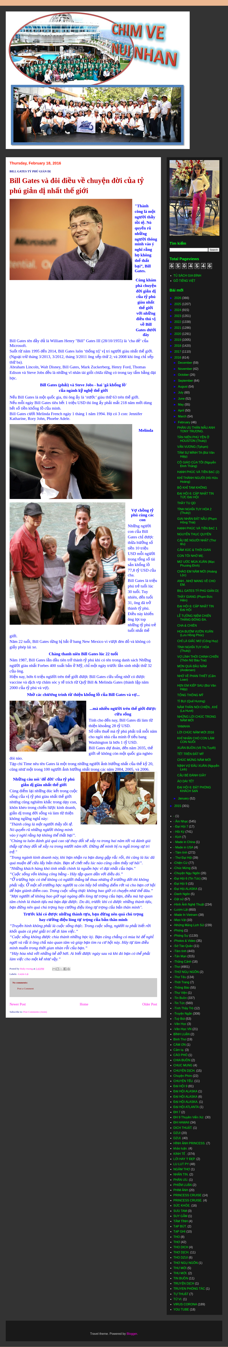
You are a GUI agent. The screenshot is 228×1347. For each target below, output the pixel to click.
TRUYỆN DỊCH (183, 1283)
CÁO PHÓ (180, 1055)
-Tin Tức (179, 1003)
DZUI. (177, 1138)
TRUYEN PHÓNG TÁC (189, 1288)
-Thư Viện (180, 992)
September (186, 380)
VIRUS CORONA (185, 1304)
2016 (178, 357)
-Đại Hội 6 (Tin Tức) (187, 878)
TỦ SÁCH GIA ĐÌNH (187, 275)
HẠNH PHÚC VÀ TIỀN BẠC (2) (198, 472)
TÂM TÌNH (180, 1221)
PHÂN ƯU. (180, 1179)
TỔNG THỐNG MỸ (190, 695)
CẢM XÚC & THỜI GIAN (194, 550)
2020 (178, 333)
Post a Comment (25, 988)
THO (176, 1236)
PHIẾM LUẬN (182, 1185)
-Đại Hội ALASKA (185, 888)
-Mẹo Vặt (179, 920)
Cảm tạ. (178, 1049)
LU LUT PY (181, 1164)
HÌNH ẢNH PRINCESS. (189, 1143)
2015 (178, 806)
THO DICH (180, 1247)
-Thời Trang (181, 982)
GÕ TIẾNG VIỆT (184, 280)
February (184, 422)
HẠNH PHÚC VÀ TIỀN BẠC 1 (197, 528)
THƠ (176, 1242)
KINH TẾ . (180, 1153)
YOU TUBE (181, 1309)
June (181, 398)
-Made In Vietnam (185, 914)
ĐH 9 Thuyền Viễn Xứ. (188, 1117)
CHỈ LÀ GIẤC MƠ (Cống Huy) (197, 641)
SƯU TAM (180, 1211)
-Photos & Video (184, 940)
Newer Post (18, 1004)
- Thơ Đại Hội (182, 857)
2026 (178, 298)
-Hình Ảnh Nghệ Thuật (188, 904)
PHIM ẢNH (180, 1190)
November (185, 368)
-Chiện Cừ (180, 862)
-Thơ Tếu (179, 977)
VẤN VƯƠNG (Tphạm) (192, 446)
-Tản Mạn (180, 956)
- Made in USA (183, 847)
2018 (178, 345)
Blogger (132, 1333)
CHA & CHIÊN (187, 625)
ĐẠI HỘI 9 (180, 1086)
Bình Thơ (179, 1039)
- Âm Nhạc (180, 821)
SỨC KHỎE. (181, 1205)
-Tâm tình (179, 951)
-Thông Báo (181, 987)
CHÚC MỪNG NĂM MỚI (194, 759)
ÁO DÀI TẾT (185, 781)
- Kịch (177, 836)
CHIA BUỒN (181, 1060)
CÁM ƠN (179, 1044)
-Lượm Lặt (23, 974)
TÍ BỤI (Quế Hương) (191, 701)
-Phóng (178, 930)
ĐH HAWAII (181, 1122)
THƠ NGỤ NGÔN (185, 1262)
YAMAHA (183, 726)
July (181, 392)
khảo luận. (180, 1148)
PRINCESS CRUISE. (187, 1200)
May (181, 404)
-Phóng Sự (180, 935)
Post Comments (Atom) (35, 1011)
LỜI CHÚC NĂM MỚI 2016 (195, 732)
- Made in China (184, 842)
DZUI (176, 1133)
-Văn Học (179, 1023)
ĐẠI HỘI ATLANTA (186, 1107)
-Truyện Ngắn (182, 1013)
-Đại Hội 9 (180, 883)
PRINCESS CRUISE (187, 1195)
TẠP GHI (179, 1231)
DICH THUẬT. (182, 1127)
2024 (178, 310)
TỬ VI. (177, 1299)
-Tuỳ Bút (179, 1018)
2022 (178, 321)
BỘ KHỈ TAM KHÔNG (192, 487)
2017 (178, 351)
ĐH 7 (176, 1112)
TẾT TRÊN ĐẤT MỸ (190, 754)
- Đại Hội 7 (180, 826)
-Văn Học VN (182, 1029)
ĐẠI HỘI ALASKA (185, 1096)
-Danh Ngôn (181, 894)
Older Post (149, 1004)
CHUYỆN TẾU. (183, 1081)
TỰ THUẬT (181, 1294)
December (185, 362)
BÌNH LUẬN (181, 1034)
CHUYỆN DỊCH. (184, 1070)
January (184, 798)
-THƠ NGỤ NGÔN (186, 972)
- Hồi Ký (179, 831)
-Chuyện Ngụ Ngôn (186, 873)
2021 (178, 327)
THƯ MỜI (180, 1268)
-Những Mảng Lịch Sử (188, 925)
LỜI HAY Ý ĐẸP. (184, 1159)
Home (84, 1004)
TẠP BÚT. (180, 1226)
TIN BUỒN (180, 1278)
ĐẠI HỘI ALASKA (185, 1091)
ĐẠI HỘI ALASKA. (185, 1101)
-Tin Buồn (180, 998)
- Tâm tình (180, 852)
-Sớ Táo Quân (183, 946)
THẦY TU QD (186, 503)
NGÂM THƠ (181, 1169)
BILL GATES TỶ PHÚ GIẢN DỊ (197, 590)
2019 (178, 339)
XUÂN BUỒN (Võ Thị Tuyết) (196, 747)
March (182, 416)
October (184, 374)
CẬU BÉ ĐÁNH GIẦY (191, 775)
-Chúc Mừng (181, 868)
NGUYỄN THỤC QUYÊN (194, 534)
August (183, 386)
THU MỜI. (180, 1273)
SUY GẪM (180, 1216)
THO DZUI (180, 1257)
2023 (178, 316)
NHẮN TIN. (181, 1174)
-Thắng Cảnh (182, 961)
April (181, 410)
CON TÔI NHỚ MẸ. (190, 555)
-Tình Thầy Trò (183, 1008)
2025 (178, 304)
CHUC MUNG (183, 1065)
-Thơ (176, 966)
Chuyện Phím (182, 1075)
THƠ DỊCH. (181, 1252)
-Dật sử (178, 899)
